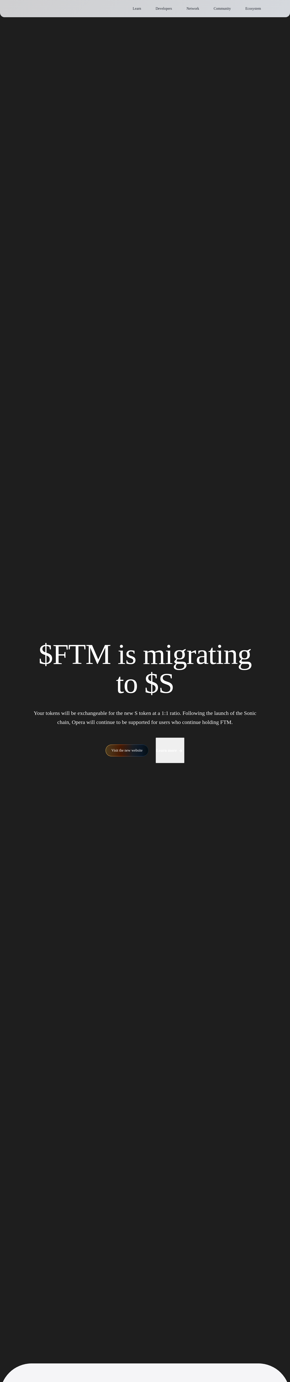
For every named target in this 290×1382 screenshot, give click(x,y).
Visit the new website (127, 743)
